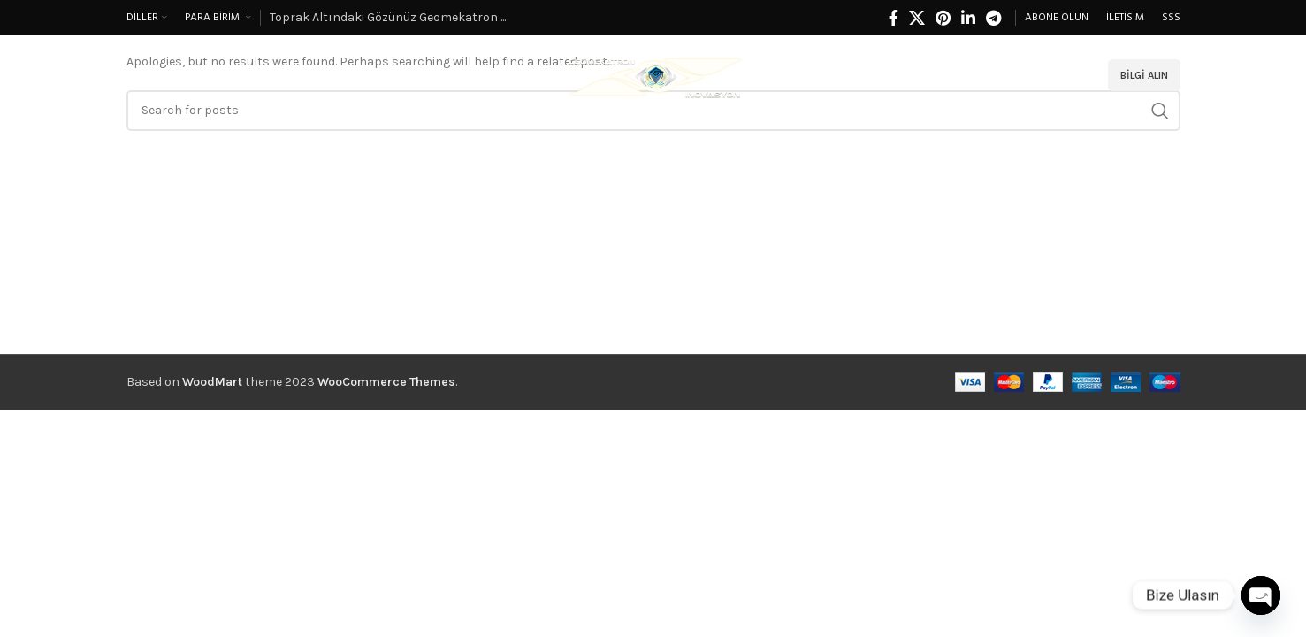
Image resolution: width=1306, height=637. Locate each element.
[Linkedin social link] (968, 17)
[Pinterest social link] (943, 17)
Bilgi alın (1144, 75)
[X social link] (917, 17)
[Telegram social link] (993, 17)
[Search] (1080, 75)
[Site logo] (653, 73)
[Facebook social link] (893, 17)
